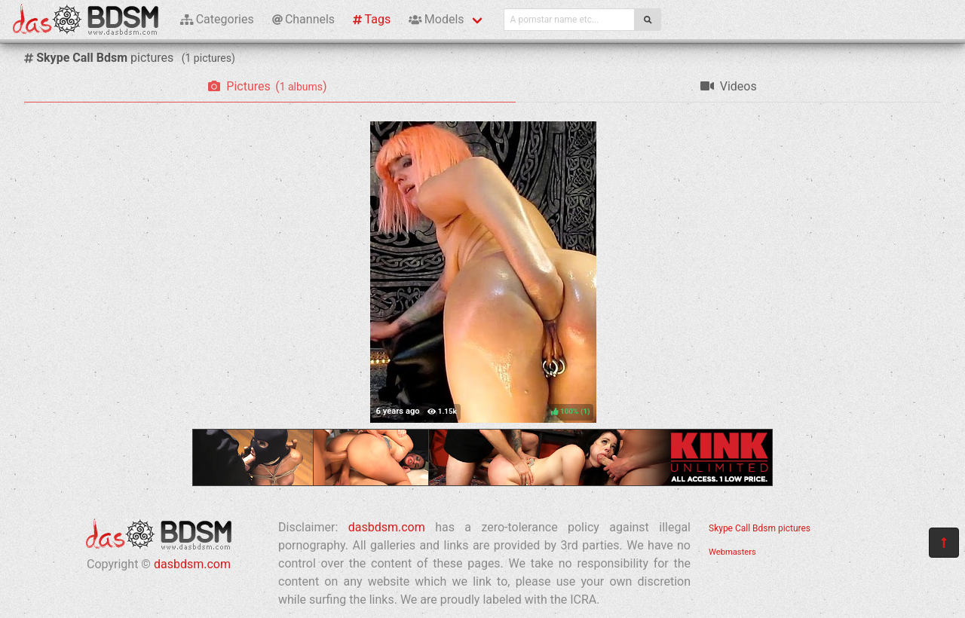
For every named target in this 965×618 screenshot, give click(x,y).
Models (436, 19)
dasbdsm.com (192, 564)
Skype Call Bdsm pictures (759, 528)
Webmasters (732, 552)
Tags (372, 19)
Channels (303, 19)
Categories (217, 19)
